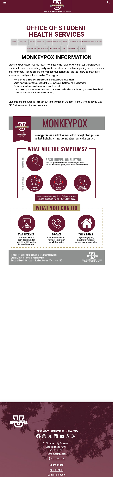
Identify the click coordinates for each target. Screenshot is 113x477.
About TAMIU (56, 470)
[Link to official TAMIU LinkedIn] (56, 437)
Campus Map (56, 458)
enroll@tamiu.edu (56, 454)
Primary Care (22, 41)
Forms (82, 48)
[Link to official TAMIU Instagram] (44, 437)
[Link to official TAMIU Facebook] (39, 437)
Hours (65, 41)
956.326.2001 (56, 450)
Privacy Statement (54, 48)
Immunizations (32, 48)
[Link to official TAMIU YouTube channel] (62, 437)
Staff (64, 48)
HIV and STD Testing (75, 41)
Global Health (72, 48)
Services (32, 41)
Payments (49, 41)
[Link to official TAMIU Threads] (68, 437)
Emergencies (57, 41)
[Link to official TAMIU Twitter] (50, 437)
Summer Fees (40, 41)
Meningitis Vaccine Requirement (92, 41)
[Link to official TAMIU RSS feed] (74, 437)
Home (14, 41)
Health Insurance (43, 48)
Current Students (57, 474)
